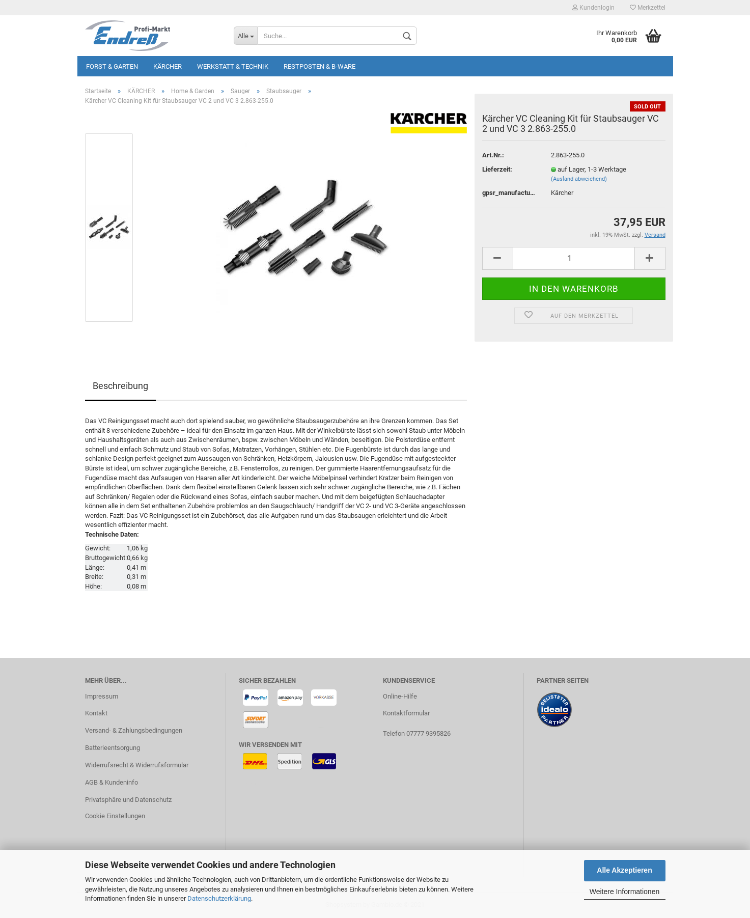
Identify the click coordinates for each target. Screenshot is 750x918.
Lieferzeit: (497, 169)
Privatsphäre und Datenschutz (128, 799)
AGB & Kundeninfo (111, 782)
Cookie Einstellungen (115, 816)
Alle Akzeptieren (624, 870)
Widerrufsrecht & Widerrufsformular (136, 765)
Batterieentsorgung (112, 748)
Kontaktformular (406, 713)
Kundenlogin (593, 7)
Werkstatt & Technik (232, 66)
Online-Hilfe (400, 696)
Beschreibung (120, 385)
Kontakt (96, 713)
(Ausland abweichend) (579, 179)
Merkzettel (647, 7)
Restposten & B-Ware (319, 66)
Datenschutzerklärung (219, 898)
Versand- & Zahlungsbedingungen (133, 730)
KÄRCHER (167, 66)
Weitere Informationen (624, 891)
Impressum (101, 696)
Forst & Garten (112, 66)
